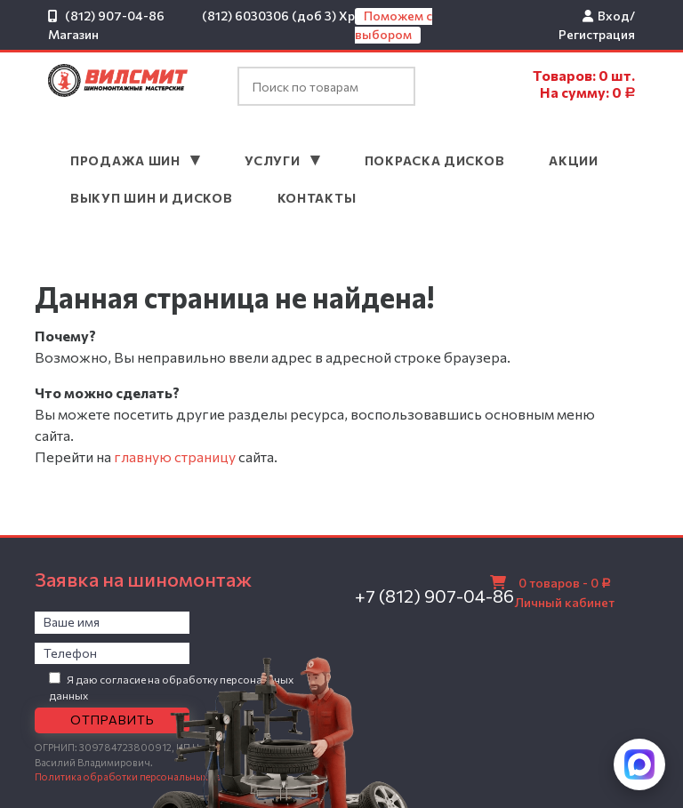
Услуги (274, 160)
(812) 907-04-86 (115, 15)
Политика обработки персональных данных (140, 776)
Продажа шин (126, 160)
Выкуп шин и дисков (151, 197)
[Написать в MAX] (639, 764)
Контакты (317, 197)
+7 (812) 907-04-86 (434, 595)
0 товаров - (563, 582)
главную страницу (175, 456)
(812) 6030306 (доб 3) (269, 15)
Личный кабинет (565, 602)
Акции (574, 160)
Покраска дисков (435, 160)
